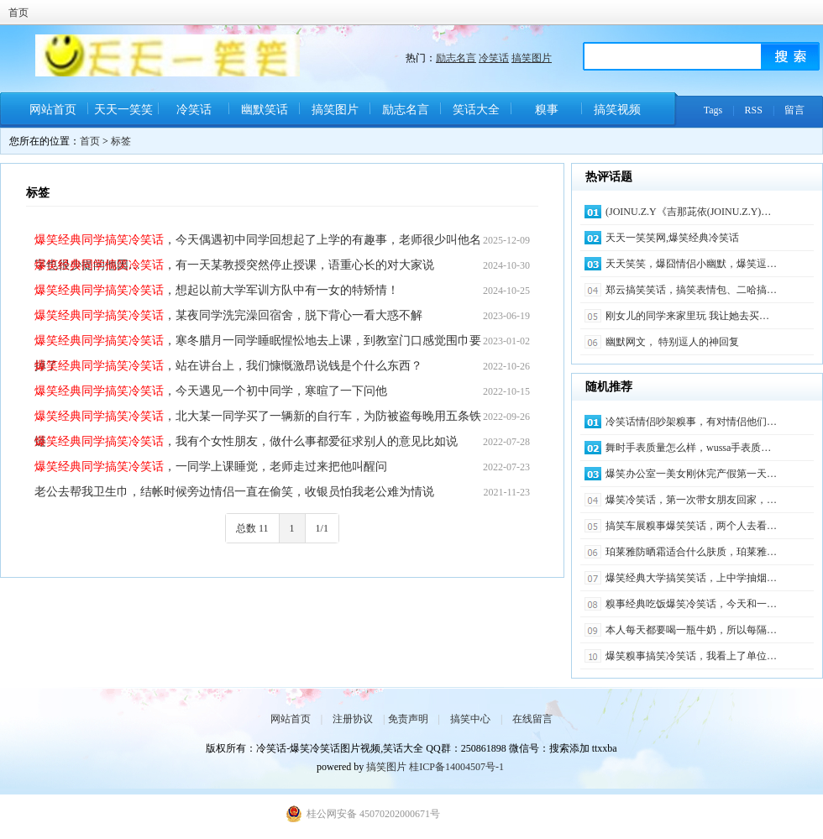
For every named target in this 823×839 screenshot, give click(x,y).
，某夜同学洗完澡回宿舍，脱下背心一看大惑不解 (228, 315)
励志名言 (456, 58)
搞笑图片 (531, 58)
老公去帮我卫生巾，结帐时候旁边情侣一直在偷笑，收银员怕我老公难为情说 (234, 491)
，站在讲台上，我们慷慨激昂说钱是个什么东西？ (228, 365)
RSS (754, 110)
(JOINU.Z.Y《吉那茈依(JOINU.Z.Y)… (688, 212)
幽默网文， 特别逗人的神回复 (672, 342)
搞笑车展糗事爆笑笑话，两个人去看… (691, 526)
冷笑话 (494, 58)
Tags (713, 110)
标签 (121, 141)
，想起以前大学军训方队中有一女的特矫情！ (216, 290)
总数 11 (252, 528)
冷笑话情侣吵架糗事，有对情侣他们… (691, 421)
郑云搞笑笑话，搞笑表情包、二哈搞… (691, 290)
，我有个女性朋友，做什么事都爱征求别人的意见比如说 (246, 441)
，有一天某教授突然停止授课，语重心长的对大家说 (234, 265)
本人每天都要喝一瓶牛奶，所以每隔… (691, 630)
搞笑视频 (617, 109)
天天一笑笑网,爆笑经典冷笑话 (672, 238)
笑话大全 (476, 109)
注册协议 (353, 719)
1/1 (322, 528)
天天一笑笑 (123, 109)
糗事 (546, 109)
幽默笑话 (264, 109)
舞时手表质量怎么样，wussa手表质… (688, 448)
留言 (794, 110)
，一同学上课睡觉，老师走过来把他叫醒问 (210, 466)
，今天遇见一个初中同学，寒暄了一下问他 (210, 391)
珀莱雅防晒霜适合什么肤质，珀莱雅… (691, 552)
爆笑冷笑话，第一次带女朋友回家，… (691, 500)
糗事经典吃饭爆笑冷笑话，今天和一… (691, 604)
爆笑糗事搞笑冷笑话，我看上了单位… (691, 656)
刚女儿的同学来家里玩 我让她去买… (687, 316)
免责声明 (408, 719)
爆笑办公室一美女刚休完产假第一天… (691, 474)
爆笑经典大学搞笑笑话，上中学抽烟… (691, 578)
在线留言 (532, 719)
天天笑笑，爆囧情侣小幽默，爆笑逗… (691, 264)
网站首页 (52, 109)
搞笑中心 (470, 719)
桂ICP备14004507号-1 (456, 767)
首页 (18, 12)
